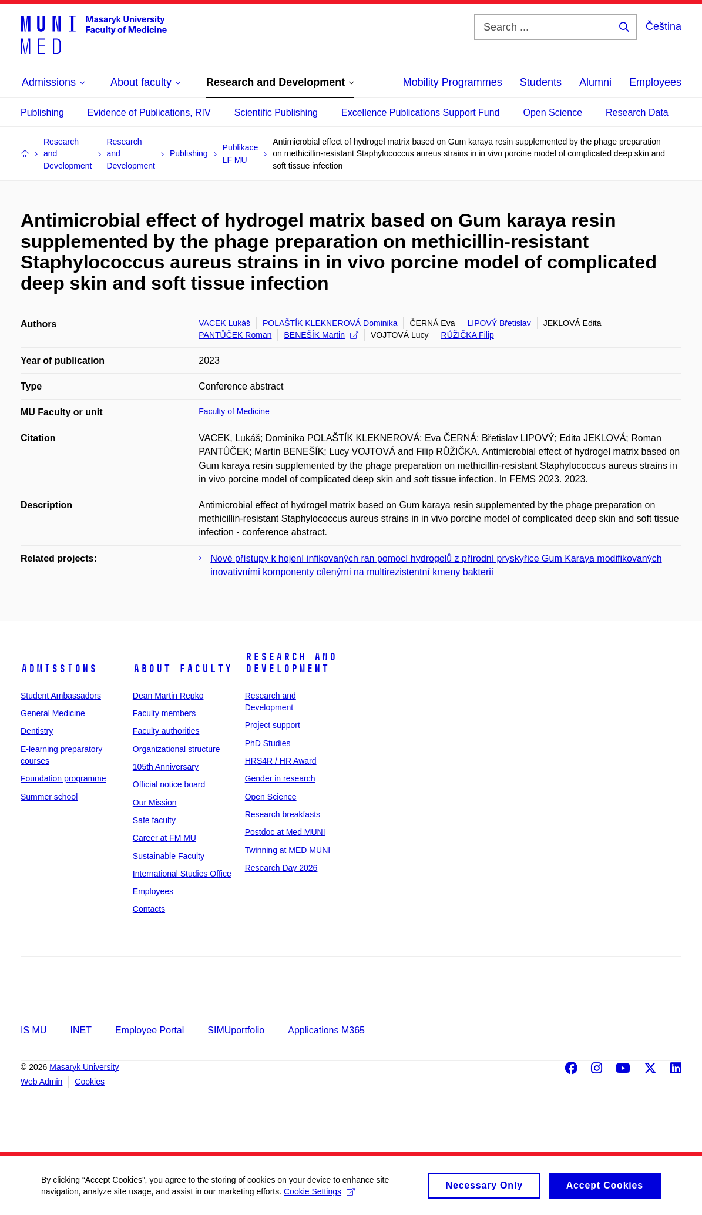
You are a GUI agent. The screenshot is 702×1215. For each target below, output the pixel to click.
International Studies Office (182, 873)
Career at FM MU (164, 838)
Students (541, 82)
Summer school (49, 796)
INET (80, 1030)
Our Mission (155, 802)
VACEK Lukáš (224, 323)
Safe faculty (154, 820)
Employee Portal (149, 1030)
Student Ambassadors (61, 695)
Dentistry (37, 731)
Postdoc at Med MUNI (285, 832)
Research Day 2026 (281, 867)
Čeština (663, 26)
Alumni (595, 82)
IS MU (33, 1030)
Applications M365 (326, 1030)
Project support (272, 725)
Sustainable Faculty (168, 856)
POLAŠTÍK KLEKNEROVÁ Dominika (330, 323)
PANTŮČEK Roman (235, 335)
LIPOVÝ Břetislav (498, 323)
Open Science (553, 113)
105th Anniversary (166, 766)
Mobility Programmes (452, 82)
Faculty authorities (166, 731)
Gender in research (280, 778)
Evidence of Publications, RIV (149, 113)
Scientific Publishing (276, 113)
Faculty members (164, 713)
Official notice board (169, 784)
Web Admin (41, 1081)
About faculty (182, 668)
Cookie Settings (319, 1196)
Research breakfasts (282, 814)
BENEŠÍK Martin (321, 335)
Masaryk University (84, 1067)
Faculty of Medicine (234, 411)
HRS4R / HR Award (281, 761)
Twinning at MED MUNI (287, 850)
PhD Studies (268, 743)
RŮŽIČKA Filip (467, 335)
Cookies (90, 1081)
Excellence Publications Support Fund (420, 113)
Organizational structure (176, 749)
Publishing (42, 113)
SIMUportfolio (235, 1030)
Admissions (59, 668)
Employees (655, 82)
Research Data (637, 113)
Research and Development (291, 662)
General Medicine (53, 713)
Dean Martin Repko (168, 695)
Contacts (149, 909)
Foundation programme (63, 778)
